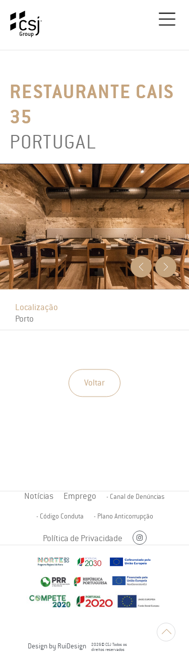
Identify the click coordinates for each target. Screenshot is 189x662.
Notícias (38, 496)
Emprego (80, 496)
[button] (167, 21)
